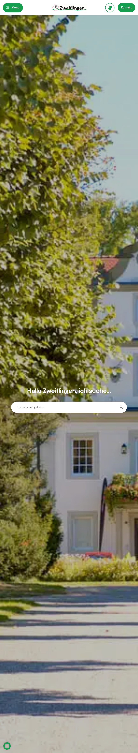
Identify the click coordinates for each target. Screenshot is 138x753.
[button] (7, 746)
